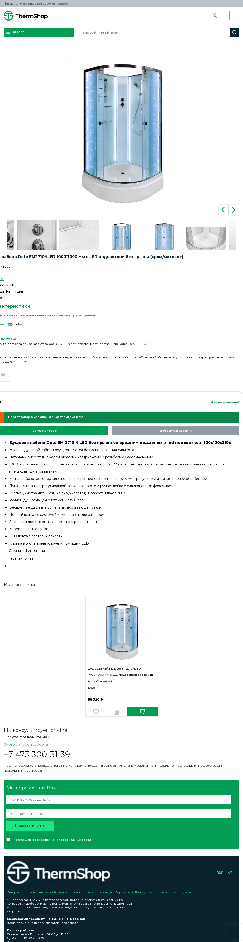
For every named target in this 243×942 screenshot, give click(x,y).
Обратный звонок (225, 15)
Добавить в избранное (96, 712)
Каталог (15, 32)
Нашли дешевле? (225, 402)
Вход (215, 15)
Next (233, 210)
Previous (223, 210)
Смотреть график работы (26, 744)
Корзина (234, 15)
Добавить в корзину (175, 430)
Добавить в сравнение (116, 712)
